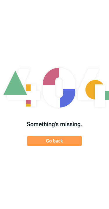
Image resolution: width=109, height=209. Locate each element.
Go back (54, 141)
